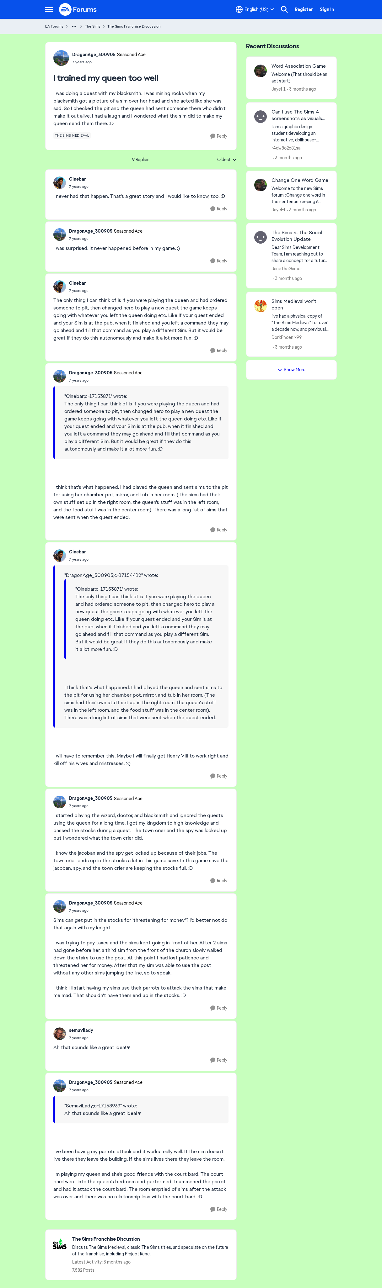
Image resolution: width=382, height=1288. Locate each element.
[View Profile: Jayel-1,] (260, 71)
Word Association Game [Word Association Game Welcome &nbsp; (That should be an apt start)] (299, 66)
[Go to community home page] (78, 9)
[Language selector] (255, 9)
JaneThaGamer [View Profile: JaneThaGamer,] (287, 269)
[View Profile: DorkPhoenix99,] (260, 306)
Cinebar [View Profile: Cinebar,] (77, 179)
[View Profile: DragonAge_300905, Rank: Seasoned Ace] (61, 58)
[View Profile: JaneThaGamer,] (260, 237)
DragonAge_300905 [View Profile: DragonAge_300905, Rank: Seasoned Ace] (94, 54)
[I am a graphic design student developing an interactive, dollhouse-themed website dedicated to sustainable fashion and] (300, 133)
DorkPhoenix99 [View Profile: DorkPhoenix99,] (287, 337)
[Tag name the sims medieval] (72, 135)
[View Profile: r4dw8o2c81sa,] (260, 116)
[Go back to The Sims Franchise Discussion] (151, 1239)
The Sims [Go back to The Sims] (92, 26)
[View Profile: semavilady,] (59, 1033)
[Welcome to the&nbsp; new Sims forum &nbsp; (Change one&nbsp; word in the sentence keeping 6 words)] (300, 195)
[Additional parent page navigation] (74, 26)
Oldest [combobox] (227, 160)
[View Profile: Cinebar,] (59, 183)
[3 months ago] (301, 89)
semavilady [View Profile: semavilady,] (81, 1030)
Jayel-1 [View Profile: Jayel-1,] (279, 89)
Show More (291, 369)
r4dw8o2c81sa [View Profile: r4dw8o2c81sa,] (286, 147)
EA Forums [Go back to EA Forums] (54, 26)
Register (304, 9)
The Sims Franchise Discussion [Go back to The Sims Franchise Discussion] (134, 26)
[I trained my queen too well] (79, 186)
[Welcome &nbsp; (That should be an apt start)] (300, 77)
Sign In (327, 9)
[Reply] (219, 136)
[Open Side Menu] (49, 9)
